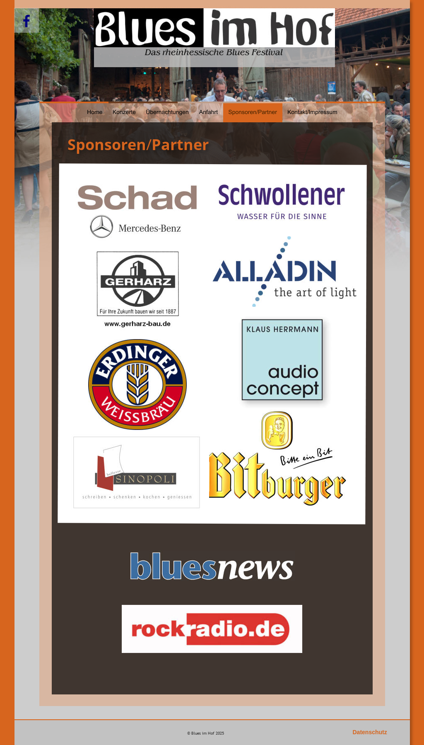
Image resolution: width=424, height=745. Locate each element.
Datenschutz (370, 732)
